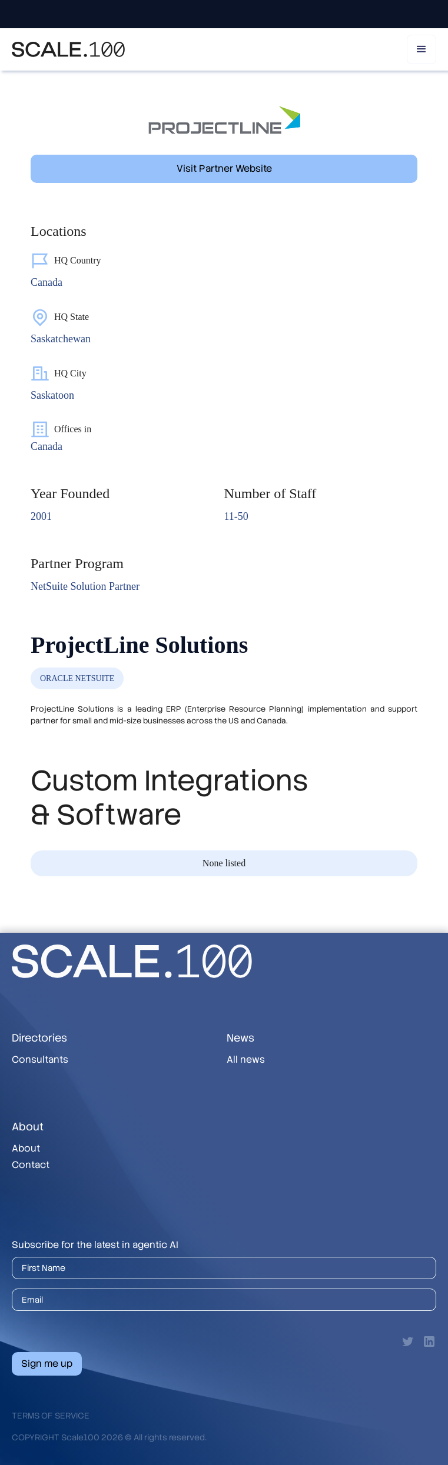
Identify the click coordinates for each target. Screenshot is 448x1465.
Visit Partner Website (224, 168)
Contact (30, 1165)
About (26, 1148)
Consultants (40, 1059)
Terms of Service (50, 1415)
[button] (421, 49)
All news (246, 1059)
